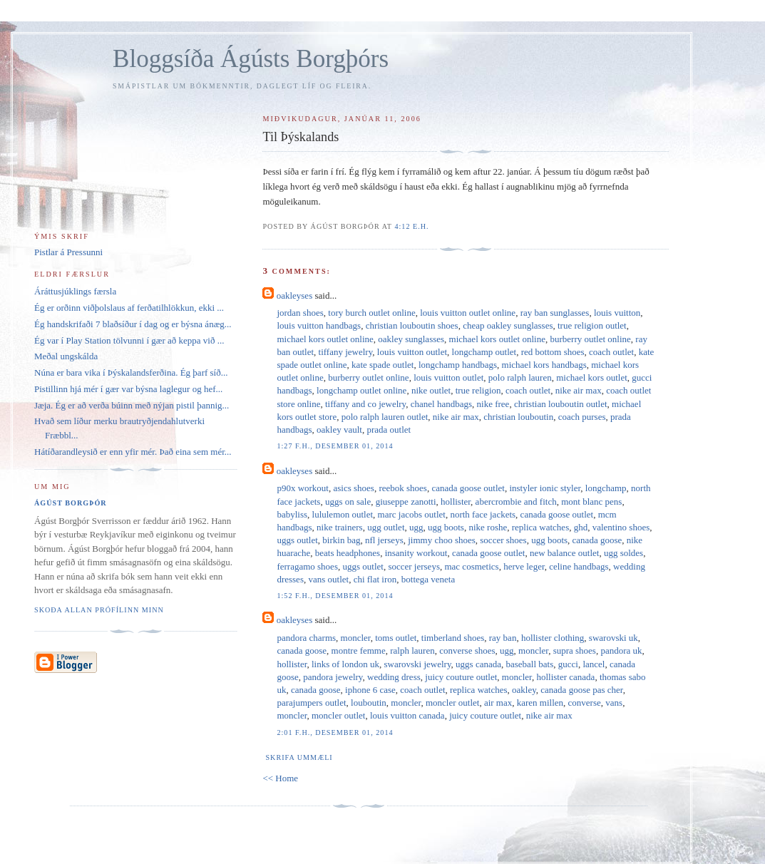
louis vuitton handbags (319, 325)
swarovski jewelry (417, 664)
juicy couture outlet (461, 677)
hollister (456, 501)
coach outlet (611, 351)
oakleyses (295, 295)
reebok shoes (403, 488)
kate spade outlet (382, 364)
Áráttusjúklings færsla (75, 291)
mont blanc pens (591, 501)
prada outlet (388, 429)
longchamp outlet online (361, 390)
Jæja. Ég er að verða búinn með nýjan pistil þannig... (131, 405)
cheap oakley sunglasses (508, 325)
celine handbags (578, 566)
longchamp (606, 488)
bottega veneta (428, 579)
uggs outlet (297, 540)
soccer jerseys (414, 566)
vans (613, 702)
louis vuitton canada (407, 715)
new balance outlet (564, 552)
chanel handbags (441, 403)
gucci (568, 664)
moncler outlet (452, 702)
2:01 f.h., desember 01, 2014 (335, 732)
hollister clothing (552, 637)
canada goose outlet (468, 488)
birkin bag (341, 540)
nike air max (578, 390)
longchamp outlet (484, 351)
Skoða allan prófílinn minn (99, 610)
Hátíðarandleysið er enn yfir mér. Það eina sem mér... (133, 451)
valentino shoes (621, 527)
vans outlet (328, 579)
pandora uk (621, 650)
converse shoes (467, 650)
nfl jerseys (384, 540)
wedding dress (394, 677)
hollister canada (565, 677)
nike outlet (431, 390)
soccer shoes (503, 540)
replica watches (540, 527)
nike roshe (487, 527)
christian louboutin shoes (412, 325)
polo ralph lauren (520, 377)
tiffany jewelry (346, 351)
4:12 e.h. (411, 226)
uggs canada (478, 664)
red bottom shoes (553, 351)
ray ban (503, 637)
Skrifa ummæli (298, 757)
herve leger (524, 566)
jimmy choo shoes (442, 540)
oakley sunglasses (411, 339)
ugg (416, 527)
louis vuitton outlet (412, 351)
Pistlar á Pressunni (68, 252)
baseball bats (529, 664)
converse (584, 702)
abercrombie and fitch (516, 501)
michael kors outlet (591, 377)
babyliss (292, 514)
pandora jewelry (332, 677)
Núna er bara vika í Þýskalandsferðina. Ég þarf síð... (130, 372)
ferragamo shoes (307, 566)
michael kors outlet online (325, 339)
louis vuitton (617, 312)
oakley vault (339, 429)
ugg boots (446, 527)
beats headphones (347, 552)
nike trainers (340, 527)
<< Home (280, 778)
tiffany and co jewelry (365, 403)
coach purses (582, 416)
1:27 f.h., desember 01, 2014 (335, 446)
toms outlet (395, 637)
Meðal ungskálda (66, 356)
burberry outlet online (590, 339)
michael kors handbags (544, 364)
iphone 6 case (370, 689)
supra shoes (574, 650)
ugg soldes (623, 552)
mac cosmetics (471, 566)
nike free (493, 403)
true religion (478, 390)
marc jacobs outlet (412, 514)
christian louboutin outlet (560, 403)
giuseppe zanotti (406, 501)
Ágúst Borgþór (70, 503)
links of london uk (345, 664)
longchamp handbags (458, 364)
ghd (581, 527)
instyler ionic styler (544, 488)
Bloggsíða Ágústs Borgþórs (251, 59)
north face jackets (482, 514)
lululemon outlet (343, 514)
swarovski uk (613, 637)
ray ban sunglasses (555, 312)
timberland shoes (452, 637)
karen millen (540, 702)
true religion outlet (592, 325)
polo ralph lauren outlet (385, 416)
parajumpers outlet (311, 702)
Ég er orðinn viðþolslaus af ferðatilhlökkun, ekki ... (129, 307)
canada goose (597, 540)
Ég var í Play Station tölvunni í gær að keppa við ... (129, 340)
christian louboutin (518, 416)
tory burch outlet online (371, 312)
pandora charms (306, 637)
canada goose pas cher (581, 689)
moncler (356, 637)
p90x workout (303, 488)
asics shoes (354, 488)
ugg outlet (385, 527)
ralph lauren (412, 650)
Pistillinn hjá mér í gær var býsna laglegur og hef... (128, 389)
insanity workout (416, 552)
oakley (524, 689)
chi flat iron (375, 579)
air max (498, 702)
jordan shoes (300, 312)
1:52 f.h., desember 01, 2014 (335, 596)
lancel (593, 664)
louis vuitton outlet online (467, 312)
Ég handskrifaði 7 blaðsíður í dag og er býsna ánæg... (133, 324)
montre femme (359, 650)
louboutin (368, 702)
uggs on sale (348, 501)
